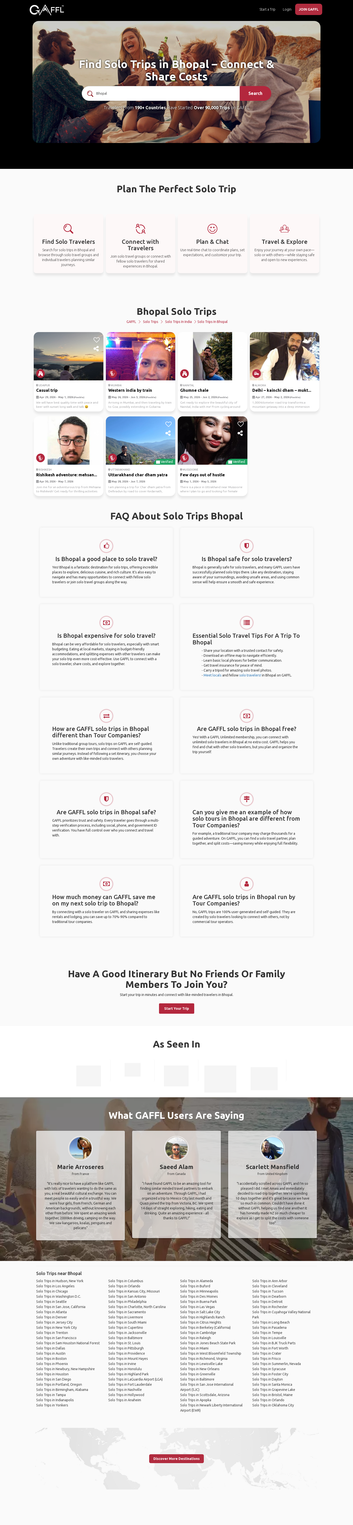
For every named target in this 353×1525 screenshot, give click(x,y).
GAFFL (131, 322)
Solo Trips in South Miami (127, 1322)
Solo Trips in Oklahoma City (273, 1405)
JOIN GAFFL (309, 9)
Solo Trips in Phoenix (52, 1364)
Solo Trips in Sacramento (127, 1312)
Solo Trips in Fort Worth (270, 1348)
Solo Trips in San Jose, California (60, 1307)
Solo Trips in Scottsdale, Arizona (204, 1395)
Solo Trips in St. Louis (124, 1343)
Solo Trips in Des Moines (199, 1296)
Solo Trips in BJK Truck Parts (274, 1343)
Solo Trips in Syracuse (269, 1369)
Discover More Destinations (176, 1459)
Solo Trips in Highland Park (128, 1374)
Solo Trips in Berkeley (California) (205, 1328)
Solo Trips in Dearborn (269, 1296)
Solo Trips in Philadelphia (127, 1302)
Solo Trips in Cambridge (198, 1333)
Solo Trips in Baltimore (125, 1338)
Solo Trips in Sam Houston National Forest (68, 1343)
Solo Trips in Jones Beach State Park (208, 1343)
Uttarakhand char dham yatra (138, 474)
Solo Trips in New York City (56, 1328)
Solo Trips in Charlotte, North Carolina (137, 1307)
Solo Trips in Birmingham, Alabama (62, 1390)
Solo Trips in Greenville (197, 1374)
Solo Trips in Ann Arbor (269, 1281)
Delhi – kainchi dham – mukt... (281, 390)
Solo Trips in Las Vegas (197, 1307)
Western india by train (130, 390)
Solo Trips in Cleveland (269, 1286)
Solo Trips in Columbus (125, 1281)
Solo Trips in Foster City (270, 1374)
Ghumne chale (194, 390)
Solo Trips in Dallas (50, 1348)
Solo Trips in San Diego (53, 1379)
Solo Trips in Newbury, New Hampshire (65, 1369)
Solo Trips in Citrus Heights (200, 1322)
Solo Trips (150, 322)
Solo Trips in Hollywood (126, 1395)
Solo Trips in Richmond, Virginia (203, 1359)
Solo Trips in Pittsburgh (126, 1348)
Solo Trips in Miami (194, 1348)
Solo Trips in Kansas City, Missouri (134, 1291)
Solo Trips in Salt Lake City (200, 1312)
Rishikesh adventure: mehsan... (66, 474)
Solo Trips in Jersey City (54, 1322)
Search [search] (255, 93)
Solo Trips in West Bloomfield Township (210, 1353)
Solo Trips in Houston (52, 1374)
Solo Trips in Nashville (125, 1390)
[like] (97, 340)
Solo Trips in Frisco (266, 1359)
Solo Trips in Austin (50, 1353)
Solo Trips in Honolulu (125, 1369)
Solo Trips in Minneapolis (199, 1291)
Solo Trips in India (178, 322)
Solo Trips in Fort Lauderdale (130, 1384)
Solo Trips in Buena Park (198, 1302)
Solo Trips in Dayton (267, 1379)
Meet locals (213, 675)
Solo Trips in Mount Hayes (128, 1359)
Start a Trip (267, 9)
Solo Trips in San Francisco (56, 1338)
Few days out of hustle (202, 474)
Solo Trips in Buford (195, 1286)
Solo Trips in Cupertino (125, 1328)
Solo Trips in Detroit (267, 1302)
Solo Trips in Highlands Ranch (202, 1317)
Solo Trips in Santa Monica (272, 1384)
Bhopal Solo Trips (177, 311)
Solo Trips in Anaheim (124, 1400)
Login (287, 9)
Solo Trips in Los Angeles (55, 1286)
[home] (47, 10)
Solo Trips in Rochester (270, 1307)
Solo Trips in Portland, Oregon (59, 1384)
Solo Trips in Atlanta (51, 1312)
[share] (97, 348)
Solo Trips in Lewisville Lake (201, 1364)
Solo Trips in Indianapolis (55, 1400)
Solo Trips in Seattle (51, 1302)
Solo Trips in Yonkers (52, 1405)
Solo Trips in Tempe (267, 1333)
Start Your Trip (176, 1009)
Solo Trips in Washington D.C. (58, 1296)
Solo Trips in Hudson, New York (59, 1281)
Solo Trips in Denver (51, 1317)
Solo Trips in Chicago (52, 1291)
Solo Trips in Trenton (52, 1333)
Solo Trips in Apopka (195, 1400)
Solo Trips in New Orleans (200, 1369)
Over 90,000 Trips (212, 107)
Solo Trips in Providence (126, 1353)
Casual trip (47, 390)
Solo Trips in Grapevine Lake (273, 1390)
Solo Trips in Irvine (122, 1364)
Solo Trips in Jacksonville (127, 1333)
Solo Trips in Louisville (269, 1338)
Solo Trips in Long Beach (271, 1322)
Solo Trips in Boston (51, 1359)
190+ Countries (150, 107)
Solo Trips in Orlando (124, 1286)
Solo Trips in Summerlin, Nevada (276, 1364)
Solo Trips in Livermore (125, 1317)
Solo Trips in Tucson (267, 1291)
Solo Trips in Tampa (51, 1395)
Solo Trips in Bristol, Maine (272, 1395)
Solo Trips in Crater (266, 1353)
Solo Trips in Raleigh (195, 1338)
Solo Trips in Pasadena (269, 1328)
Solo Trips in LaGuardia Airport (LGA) (135, 1379)
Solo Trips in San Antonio (127, 1296)
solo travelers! (250, 675)
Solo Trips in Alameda (196, 1281)
